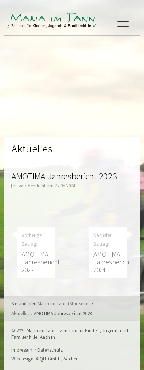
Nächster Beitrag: (110, 253)
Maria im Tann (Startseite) (64, 303)
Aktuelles (20, 313)
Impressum (22, 350)
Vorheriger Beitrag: (38, 253)
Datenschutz (50, 350)
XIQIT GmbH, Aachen (57, 359)
